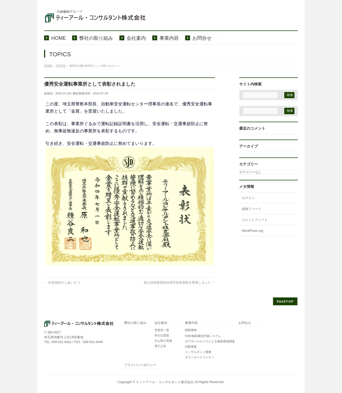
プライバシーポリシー (140, 365)
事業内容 (191, 323)
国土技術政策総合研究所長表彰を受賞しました (179, 282)
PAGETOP (285, 301)
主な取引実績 (163, 340)
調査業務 (191, 330)
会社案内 (160, 323)
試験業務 (191, 346)
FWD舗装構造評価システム (203, 336)
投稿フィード (251, 209)
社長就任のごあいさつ (62, 282)
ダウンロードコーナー (199, 357)
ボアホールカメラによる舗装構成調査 (210, 341)
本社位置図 (161, 335)
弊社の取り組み (135, 323)
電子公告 (160, 346)
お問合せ (244, 323)
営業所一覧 (161, 330)
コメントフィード (254, 220)
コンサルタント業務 (198, 352)
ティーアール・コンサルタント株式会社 (165, 382)
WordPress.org (252, 231)
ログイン (248, 198)
